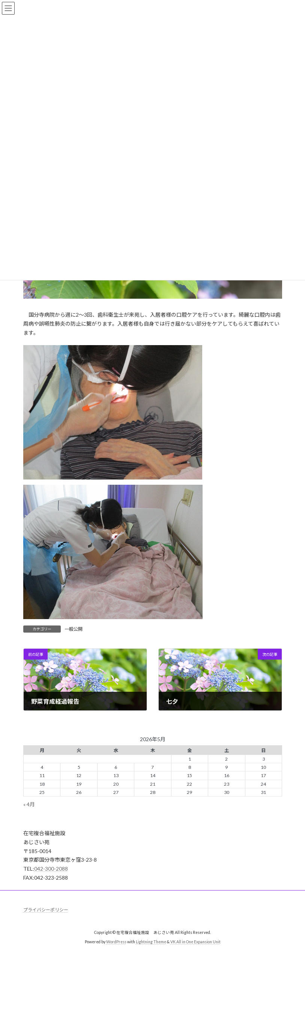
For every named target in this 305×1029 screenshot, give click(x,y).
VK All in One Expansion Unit (195, 942)
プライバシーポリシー (45, 910)
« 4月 (29, 804)
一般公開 (74, 629)
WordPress (116, 942)
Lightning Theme (151, 942)
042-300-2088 (51, 868)
